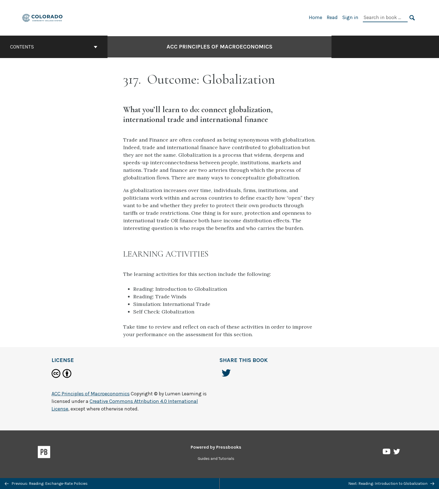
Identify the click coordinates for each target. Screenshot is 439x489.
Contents (53, 47)
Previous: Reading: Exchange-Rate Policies (46, 483)
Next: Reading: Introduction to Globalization (391, 483)
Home (315, 17)
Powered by (216, 447)
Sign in (350, 17)
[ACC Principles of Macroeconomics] (42, 17)
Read (332, 17)
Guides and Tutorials (216, 458)
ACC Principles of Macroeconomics (219, 46)
